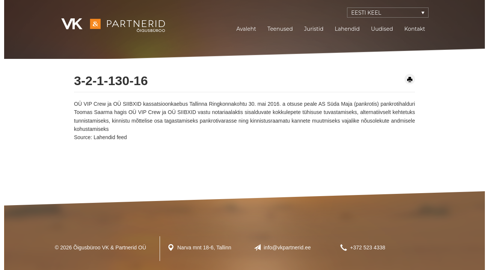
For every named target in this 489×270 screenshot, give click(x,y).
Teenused (280, 29)
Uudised (382, 29)
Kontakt (414, 29)
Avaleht (246, 29)
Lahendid (347, 29)
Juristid (313, 29)
